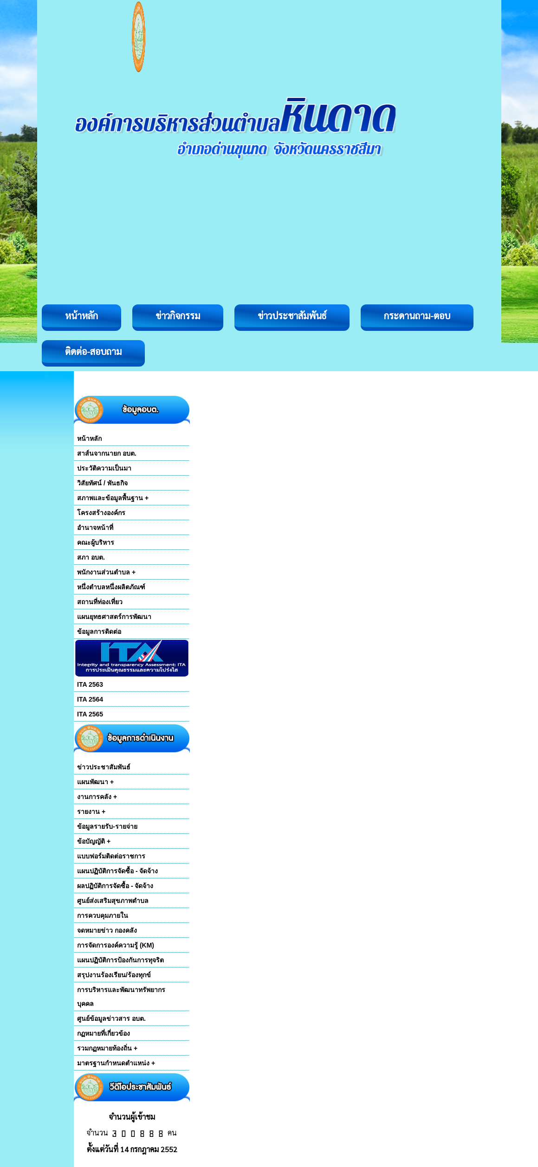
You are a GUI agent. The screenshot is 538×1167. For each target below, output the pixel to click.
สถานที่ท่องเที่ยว (100, 602)
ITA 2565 (90, 714)
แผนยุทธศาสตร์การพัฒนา (114, 616)
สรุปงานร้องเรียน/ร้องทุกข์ (114, 975)
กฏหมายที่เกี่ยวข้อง (103, 1033)
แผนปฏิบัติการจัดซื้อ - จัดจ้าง (117, 871)
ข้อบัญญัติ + (93, 841)
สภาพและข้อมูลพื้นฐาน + (113, 498)
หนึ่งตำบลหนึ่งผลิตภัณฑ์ (111, 587)
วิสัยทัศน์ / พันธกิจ (102, 483)
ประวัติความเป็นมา (104, 468)
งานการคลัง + (97, 796)
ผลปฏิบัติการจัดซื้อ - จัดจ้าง (115, 886)
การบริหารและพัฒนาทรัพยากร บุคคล (121, 996)
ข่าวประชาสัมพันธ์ (292, 315)
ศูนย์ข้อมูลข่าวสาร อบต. (111, 1018)
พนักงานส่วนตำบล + (106, 572)
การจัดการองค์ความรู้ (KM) (115, 945)
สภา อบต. (91, 557)
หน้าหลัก (81, 315)
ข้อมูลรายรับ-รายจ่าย (107, 826)
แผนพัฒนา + (95, 782)
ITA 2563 (90, 684)
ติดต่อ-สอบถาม (93, 351)
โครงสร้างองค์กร (101, 512)
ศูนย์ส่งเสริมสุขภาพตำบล (113, 900)
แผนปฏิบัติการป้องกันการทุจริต (120, 960)
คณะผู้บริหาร (95, 542)
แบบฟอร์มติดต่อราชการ (111, 856)
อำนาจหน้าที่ (95, 527)
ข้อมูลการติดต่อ (99, 631)
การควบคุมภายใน (102, 915)
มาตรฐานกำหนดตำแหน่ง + (116, 1063)
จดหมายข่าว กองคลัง (107, 930)
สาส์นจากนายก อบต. (106, 453)
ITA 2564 (90, 699)
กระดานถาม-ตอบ (417, 315)
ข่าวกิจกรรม (178, 315)
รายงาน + (91, 811)
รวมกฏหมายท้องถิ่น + (107, 1048)
